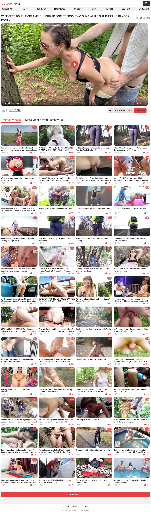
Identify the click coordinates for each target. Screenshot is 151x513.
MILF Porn (109, 9)
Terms (85, 507)
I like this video (3, 110)
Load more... (75, 494)
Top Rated (41, 9)
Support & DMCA (70, 507)
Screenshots (120, 110)
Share (130, 110)
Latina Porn (144, 9)
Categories (78, 9)
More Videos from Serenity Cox (44, 120)
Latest (26, 9)
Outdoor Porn (8, 9)
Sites (94, 9)
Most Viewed (59, 9)
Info (110, 110)
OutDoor (11, 3)
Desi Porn (126, 9)
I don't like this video (7, 110)
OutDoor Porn (73, 511)
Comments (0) (140, 110)
